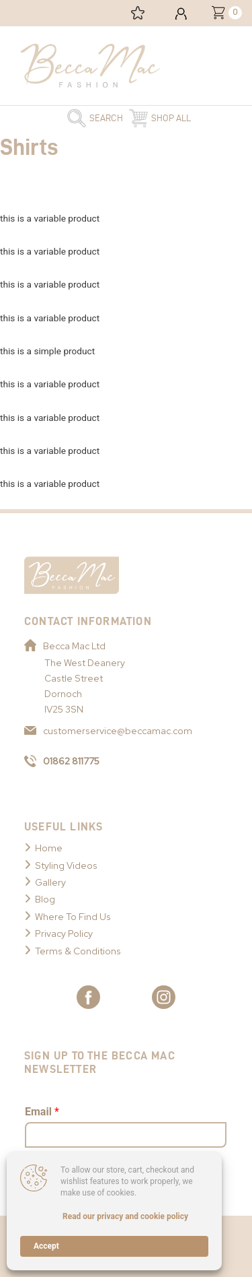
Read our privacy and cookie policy (125, 1216)
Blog (45, 899)
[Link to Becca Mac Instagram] (163, 997)
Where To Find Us (73, 917)
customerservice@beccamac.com (108, 731)
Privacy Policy (64, 933)
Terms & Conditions (78, 951)
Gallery (50, 882)
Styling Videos (66, 865)
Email (42, 1111)
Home (48, 848)
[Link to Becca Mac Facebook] (88, 997)
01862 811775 (61, 761)
